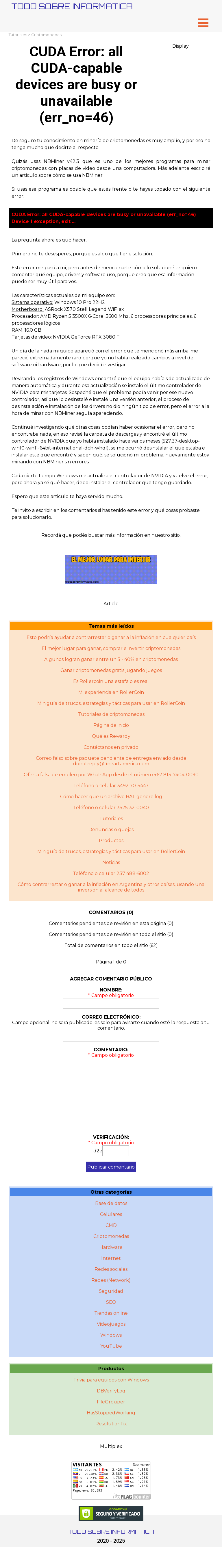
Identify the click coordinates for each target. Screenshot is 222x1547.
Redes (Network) (111, 1280)
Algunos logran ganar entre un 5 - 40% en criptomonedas (111, 659)
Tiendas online (111, 1313)
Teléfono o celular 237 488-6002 (111, 873)
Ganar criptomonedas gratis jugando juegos (111, 670)
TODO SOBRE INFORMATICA (72, 6)
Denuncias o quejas (111, 829)
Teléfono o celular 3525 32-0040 (111, 807)
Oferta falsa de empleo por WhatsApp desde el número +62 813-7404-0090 (111, 774)
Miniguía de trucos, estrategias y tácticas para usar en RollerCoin (111, 703)
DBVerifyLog (111, 1391)
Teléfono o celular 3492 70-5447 (111, 785)
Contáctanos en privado (111, 747)
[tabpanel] (111, 168)
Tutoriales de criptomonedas (111, 714)
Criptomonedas (46, 34)
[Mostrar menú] (203, 22)
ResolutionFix (111, 1424)
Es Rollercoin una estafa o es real (111, 681)
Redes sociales (111, 1269)
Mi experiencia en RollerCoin (111, 692)
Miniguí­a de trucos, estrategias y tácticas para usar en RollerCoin (111, 851)
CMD (111, 1225)
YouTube (111, 1346)
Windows (111, 1335)
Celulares (111, 1214)
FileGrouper (111, 1402)
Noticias (111, 862)
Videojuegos (111, 1324)
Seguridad (111, 1291)
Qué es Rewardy (111, 736)
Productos (111, 840)
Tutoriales (18, 34)
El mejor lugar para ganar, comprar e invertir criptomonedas (111, 648)
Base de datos (111, 1203)
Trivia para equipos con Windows (111, 1380)
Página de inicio (111, 725)
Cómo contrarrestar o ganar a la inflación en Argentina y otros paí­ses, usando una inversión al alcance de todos (111, 887)
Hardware (111, 1247)
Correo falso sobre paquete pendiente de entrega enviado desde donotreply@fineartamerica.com (111, 760)
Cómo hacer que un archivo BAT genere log (111, 796)
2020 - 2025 (111, 1541)
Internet (111, 1258)
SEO (111, 1302)
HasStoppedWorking (111, 1413)
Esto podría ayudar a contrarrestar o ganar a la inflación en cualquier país (111, 637)
